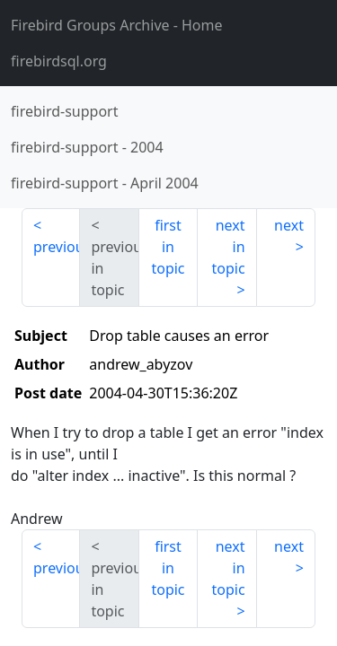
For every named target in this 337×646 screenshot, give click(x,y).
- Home (117, 25)
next (289, 225)
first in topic (167, 246)
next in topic (227, 246)
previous (56, 247)
